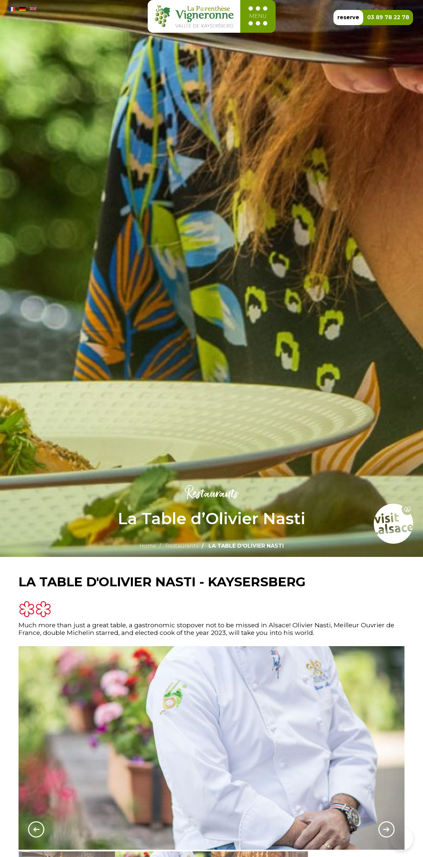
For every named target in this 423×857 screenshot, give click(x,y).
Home (147, 546)
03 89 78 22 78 (388, 17)
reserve (348, 17)
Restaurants (182, 546)
